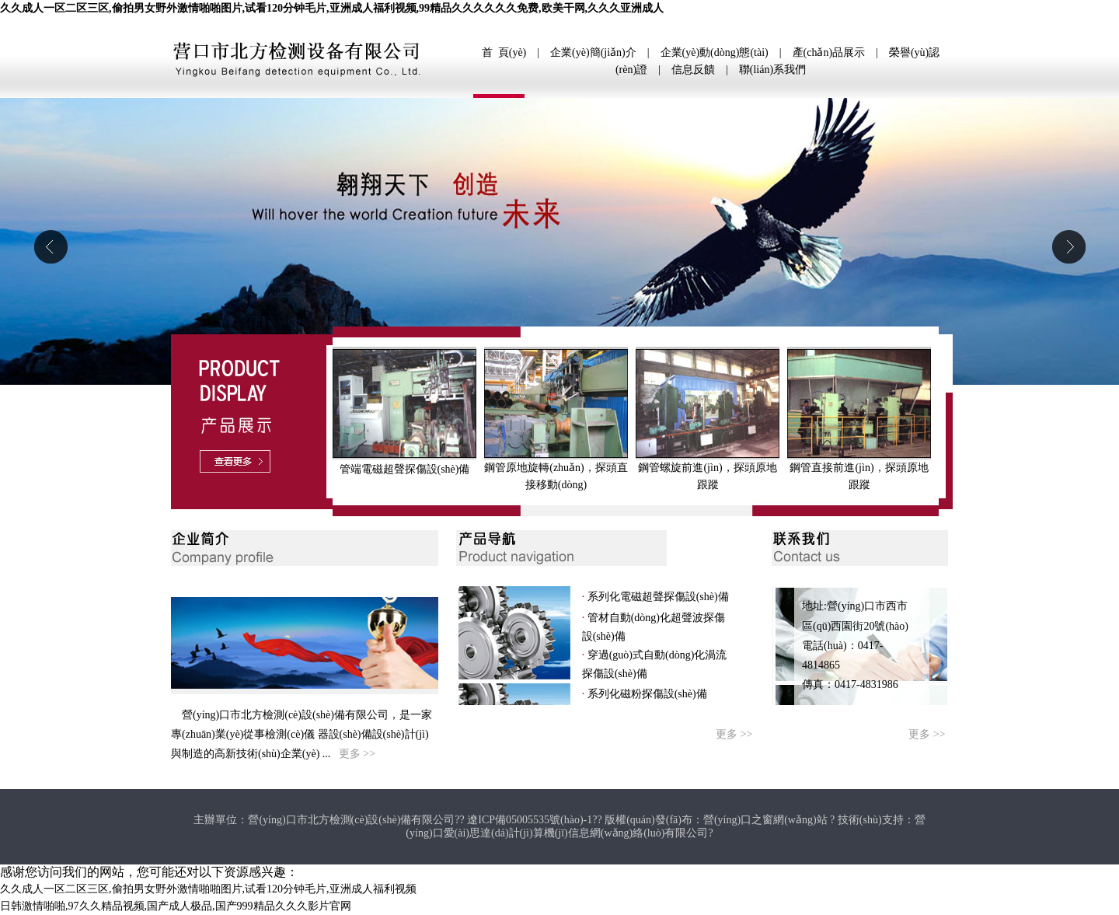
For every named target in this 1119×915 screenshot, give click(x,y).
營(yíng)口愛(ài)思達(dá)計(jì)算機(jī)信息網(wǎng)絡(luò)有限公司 (665, 826)
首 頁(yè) (504, 52)
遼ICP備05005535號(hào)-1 (529, 820)
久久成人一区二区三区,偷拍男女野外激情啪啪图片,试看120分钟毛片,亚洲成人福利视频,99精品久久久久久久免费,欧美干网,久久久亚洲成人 (332, 8)
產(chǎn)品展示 (829, 52)
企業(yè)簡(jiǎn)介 (593, 52)
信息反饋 (693, 69)
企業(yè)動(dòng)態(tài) (715, 52)
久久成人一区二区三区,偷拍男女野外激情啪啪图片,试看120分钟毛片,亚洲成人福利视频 (208, 889)
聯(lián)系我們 (772, 69)
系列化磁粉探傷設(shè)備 (645, 694)
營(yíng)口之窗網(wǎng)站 (765, 820)
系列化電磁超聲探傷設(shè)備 (656, 596)
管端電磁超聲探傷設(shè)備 (405, 469)
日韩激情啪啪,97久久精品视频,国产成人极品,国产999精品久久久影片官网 (175, 906)
